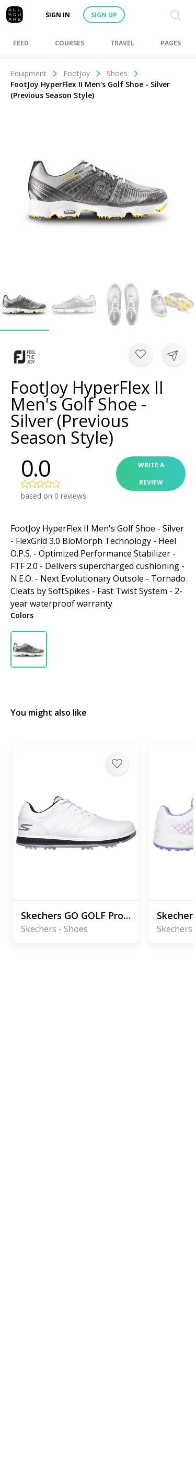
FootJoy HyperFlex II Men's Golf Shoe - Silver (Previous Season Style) (90, 89)
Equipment (34, 73)
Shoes (123, 73)
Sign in (57, 14)
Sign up (104, 14)
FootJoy (82, 73)
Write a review (151, 474)
